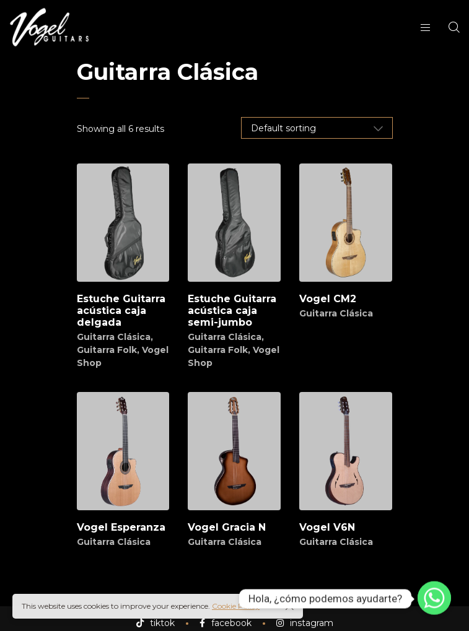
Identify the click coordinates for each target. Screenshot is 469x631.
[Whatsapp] (434, 599)
